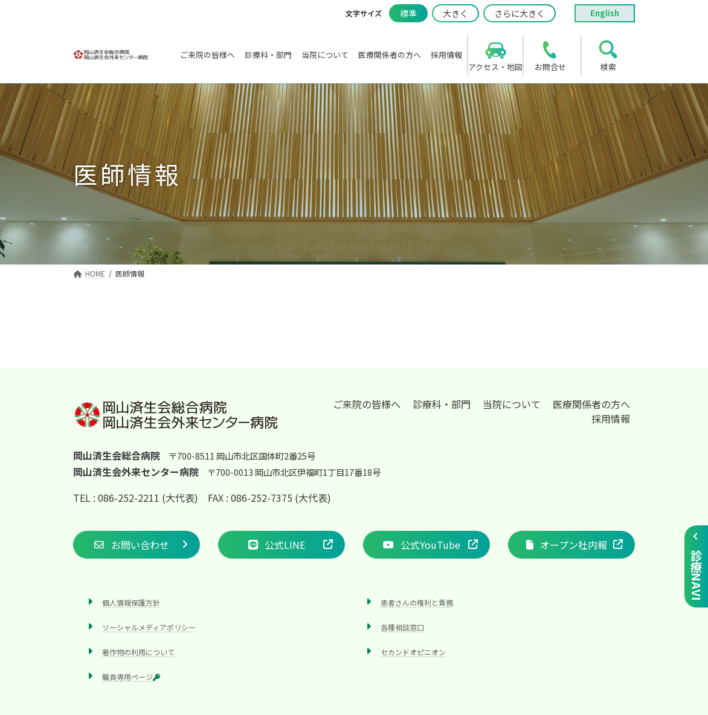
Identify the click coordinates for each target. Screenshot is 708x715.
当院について (512, 404)
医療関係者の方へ (591, 404)
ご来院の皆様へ (367, 404)
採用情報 (610, 418)
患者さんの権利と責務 (417, 602)
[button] (136, 545)
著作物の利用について (138, 652)
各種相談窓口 (402, 627)
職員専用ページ (131, 677)
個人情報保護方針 (131, 602)
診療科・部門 (442, 404)
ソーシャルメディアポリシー (149, 627)
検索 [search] (608, 66)
